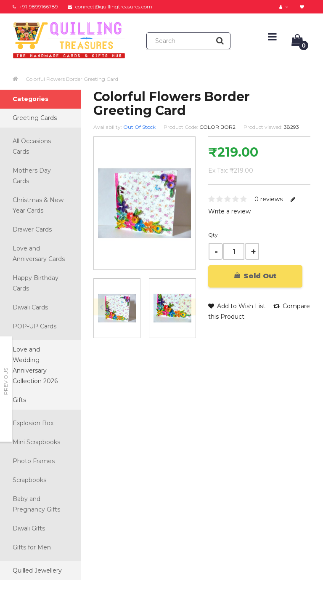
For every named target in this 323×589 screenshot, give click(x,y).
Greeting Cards (35, 118)
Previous (6, 381)
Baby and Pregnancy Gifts (36, 504)
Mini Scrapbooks (36, 442)
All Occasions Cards (32, 146)
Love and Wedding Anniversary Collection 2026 (35, 365)
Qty (213, 235)
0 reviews (268, 199)
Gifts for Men (32, 547)
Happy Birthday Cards (35, 283)
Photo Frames (34, 461)
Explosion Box (33, 423)
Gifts (19, 400)
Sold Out (255, 276)
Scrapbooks (29, 480)
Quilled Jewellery (37, 570)
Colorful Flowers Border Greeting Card (72, 79)
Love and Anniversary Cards (39, 254)
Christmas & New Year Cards (38, 205)
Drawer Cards (32, 229)
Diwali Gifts (29, 528)
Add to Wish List (236, 306)
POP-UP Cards (34, 326)
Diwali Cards (30, 307)
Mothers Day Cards (32, 176)
